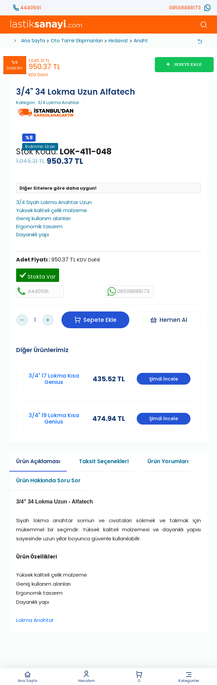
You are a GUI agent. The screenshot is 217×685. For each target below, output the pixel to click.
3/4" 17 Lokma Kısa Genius (54, 379)
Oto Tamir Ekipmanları (77, 40)
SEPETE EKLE (184, 64)
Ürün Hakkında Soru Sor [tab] (48, 480)
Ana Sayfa (27, 677)
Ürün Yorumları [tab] (167, 461)
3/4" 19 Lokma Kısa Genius (54, 418)
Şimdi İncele (163, 379)
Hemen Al (168, 319)
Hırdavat (118, 40)
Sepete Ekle (95, 319)
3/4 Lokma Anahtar (58, 103)
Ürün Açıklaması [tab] (38, 461)
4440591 (30, 7)
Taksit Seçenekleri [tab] (104, 461)
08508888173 (185, 7)
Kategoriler (189, 677)
